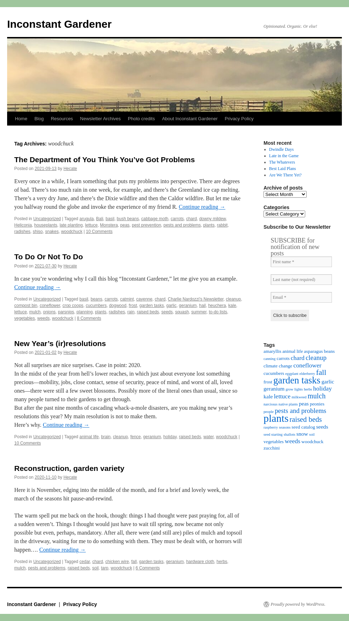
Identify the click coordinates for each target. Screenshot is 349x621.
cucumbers (96, 305)
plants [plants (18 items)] (276, 418)
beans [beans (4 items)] (329, 351)
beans (96, 299)
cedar (84, 561)
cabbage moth (154, 218)
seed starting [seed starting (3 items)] (273, 434)
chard (191, 218)
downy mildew (212, 218)
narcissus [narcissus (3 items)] (270, 404)
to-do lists (218, 311)
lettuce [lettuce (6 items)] (282, 396)
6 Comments (148, 568)
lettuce (91, 225)
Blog (39, 118)
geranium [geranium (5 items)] (274, 389)
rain (131, 311)
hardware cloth (200, 561)
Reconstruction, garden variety (69, 468)
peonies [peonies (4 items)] (317, 404)
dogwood (117, 305)
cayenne (144, 299)
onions (49, 311)
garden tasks (152, 305)
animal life (89, 436)
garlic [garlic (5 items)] (328, 381)
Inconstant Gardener (59, 24)
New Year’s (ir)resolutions (60, 343)
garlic (171, 305)
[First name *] (301, 261)
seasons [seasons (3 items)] (285, 427)
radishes (22, 231)
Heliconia (23, 225)
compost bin (25, 305)
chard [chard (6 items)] (297, 357)
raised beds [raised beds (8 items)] (306, 419)
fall (134, 561)
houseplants (45, 225)
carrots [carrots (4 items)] (283, 358)
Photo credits (141, 118)
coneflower (50, 305)
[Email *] (301, 297)
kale (232, 305)
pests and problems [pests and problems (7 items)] (300, 410)
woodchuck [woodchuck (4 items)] (312, 441)
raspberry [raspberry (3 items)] (271, 427)
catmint (127, 299)
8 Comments (89, 318)
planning (85, 311)
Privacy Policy (239, 118)
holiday (170, 436)
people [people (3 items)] (269, 412)
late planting (71, 225)
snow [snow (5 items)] (302, 434)
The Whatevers (282, 162)
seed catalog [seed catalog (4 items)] (303, 427)
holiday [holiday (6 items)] (322, 388)
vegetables (24, 318)
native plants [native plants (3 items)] (288, 404)
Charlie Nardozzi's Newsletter (195, 299)
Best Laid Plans (282, 168)
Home (21, 118)
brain (106, 436)
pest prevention (146, 225)
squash (182, 311)
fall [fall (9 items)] (321, 372)
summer (199, 311)
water (208, 436)
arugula (86, 218)
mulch (35, 311)
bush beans (128, 218)
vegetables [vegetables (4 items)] (274, 441)
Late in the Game (284, 155)
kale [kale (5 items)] (268, 396)
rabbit (222, 225)
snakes (52, 231)
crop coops (72, 305)
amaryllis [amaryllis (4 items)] (272, 351)
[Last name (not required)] (301, 279)
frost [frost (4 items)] (268, 381)
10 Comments (99, 231)
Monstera (109, 225)
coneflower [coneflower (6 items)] (307, 365)
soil (95, 568)
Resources (62, 118)
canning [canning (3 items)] (270, 359)
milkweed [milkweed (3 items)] (299, 397)
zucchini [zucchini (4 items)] (272, 448)
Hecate (70, 168)
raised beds (148, 311)
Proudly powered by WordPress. (298, 604)
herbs (222, 561)
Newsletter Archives (100, 118)
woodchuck (71, 231)
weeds (43, 318)
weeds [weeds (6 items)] (293, 441)
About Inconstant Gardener (190, 118)
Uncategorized (47, 218)
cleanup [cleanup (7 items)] (316, 357)
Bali (99, 218)
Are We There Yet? (285, 174)
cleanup (233, 299)
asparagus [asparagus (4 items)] (313, 351)
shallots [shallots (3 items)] (290, 434)
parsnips (66, 311)
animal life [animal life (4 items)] (292, 351)
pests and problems (182, 225)
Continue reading (202, 207)
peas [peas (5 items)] (304, 403)
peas (125, 225)
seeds (167, 311)
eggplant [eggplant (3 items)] (291, 374)
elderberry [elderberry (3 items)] (307, 374)
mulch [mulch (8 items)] (317, 396)
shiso (38, 231)
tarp (105, 568)
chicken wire (117, 561)
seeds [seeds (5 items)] (322, 427)
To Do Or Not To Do (48, 257)
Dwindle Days (281, 149)
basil (109, 218)
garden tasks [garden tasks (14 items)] (297, 380)
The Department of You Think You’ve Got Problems (104, 159)
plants (208, 225)
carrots (177, 218)
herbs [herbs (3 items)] (308, 389)
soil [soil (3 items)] (311, 434)
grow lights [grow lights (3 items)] (294, 389)
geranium (188, 305)
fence (135, 436)
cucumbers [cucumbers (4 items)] (274, 373)
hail (202, 305)
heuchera (217, 305)
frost (133, 305)
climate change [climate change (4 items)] (278, 365)
